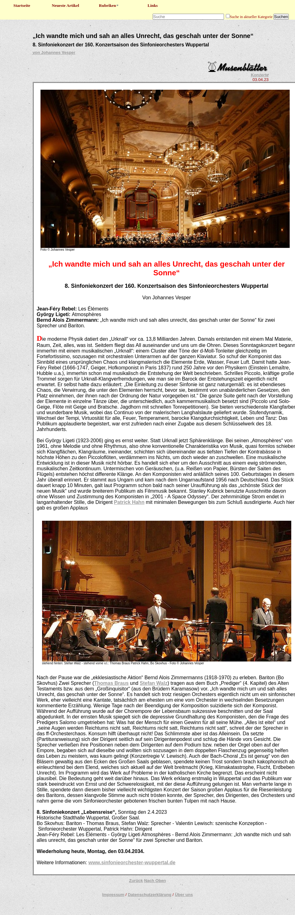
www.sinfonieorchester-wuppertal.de (131, 862)
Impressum (113, 894)
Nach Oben (155, 880)
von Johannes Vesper (54, 52)
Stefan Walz (153, 683)
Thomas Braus (111, 683)
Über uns (184, 894)
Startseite (21, 5)
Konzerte (260, 75)
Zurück (136, 880)
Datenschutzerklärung (149, 894)
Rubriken (109, 5)
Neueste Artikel (65, 5)
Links (153, 5)
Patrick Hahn (129, 502)
